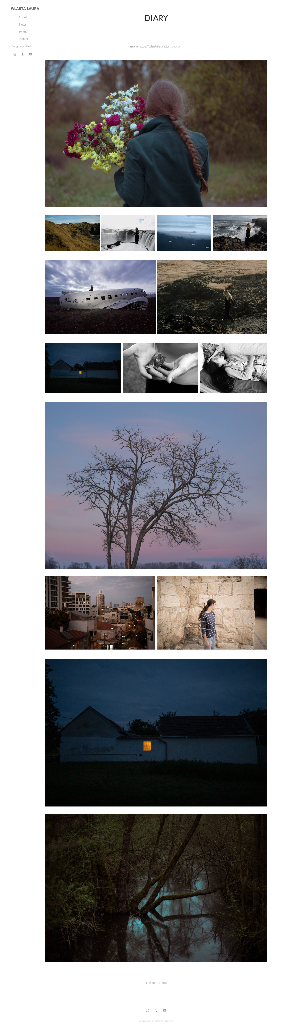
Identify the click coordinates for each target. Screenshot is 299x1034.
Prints (23, 32)
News (23, 24)
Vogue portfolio (22, 46)
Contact (23, 39)
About (23, 17)
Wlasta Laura (25, 8)
